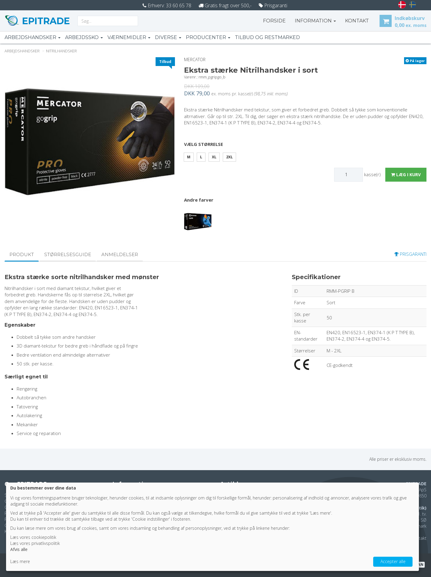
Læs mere (20, 561)
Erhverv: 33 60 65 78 (167, 5)
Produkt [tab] (21, 254)
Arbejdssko (84, 37)
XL (214, 157)
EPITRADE (45, 21)
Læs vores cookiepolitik (33, 537)
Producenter (208, 37)
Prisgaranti (273, 5)
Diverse (168, 37)
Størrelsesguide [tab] (67, 254)
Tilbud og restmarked (267, 37)
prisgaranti (410, 254)
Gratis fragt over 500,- (225, 5)
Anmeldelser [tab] (119, 254)
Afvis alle (19, 549)
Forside (274, 21)
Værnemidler (128, 37)
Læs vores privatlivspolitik (35, 543)
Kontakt (418, 538)
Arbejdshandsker (33, 37)
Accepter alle (393, 561)
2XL (229, 157)
